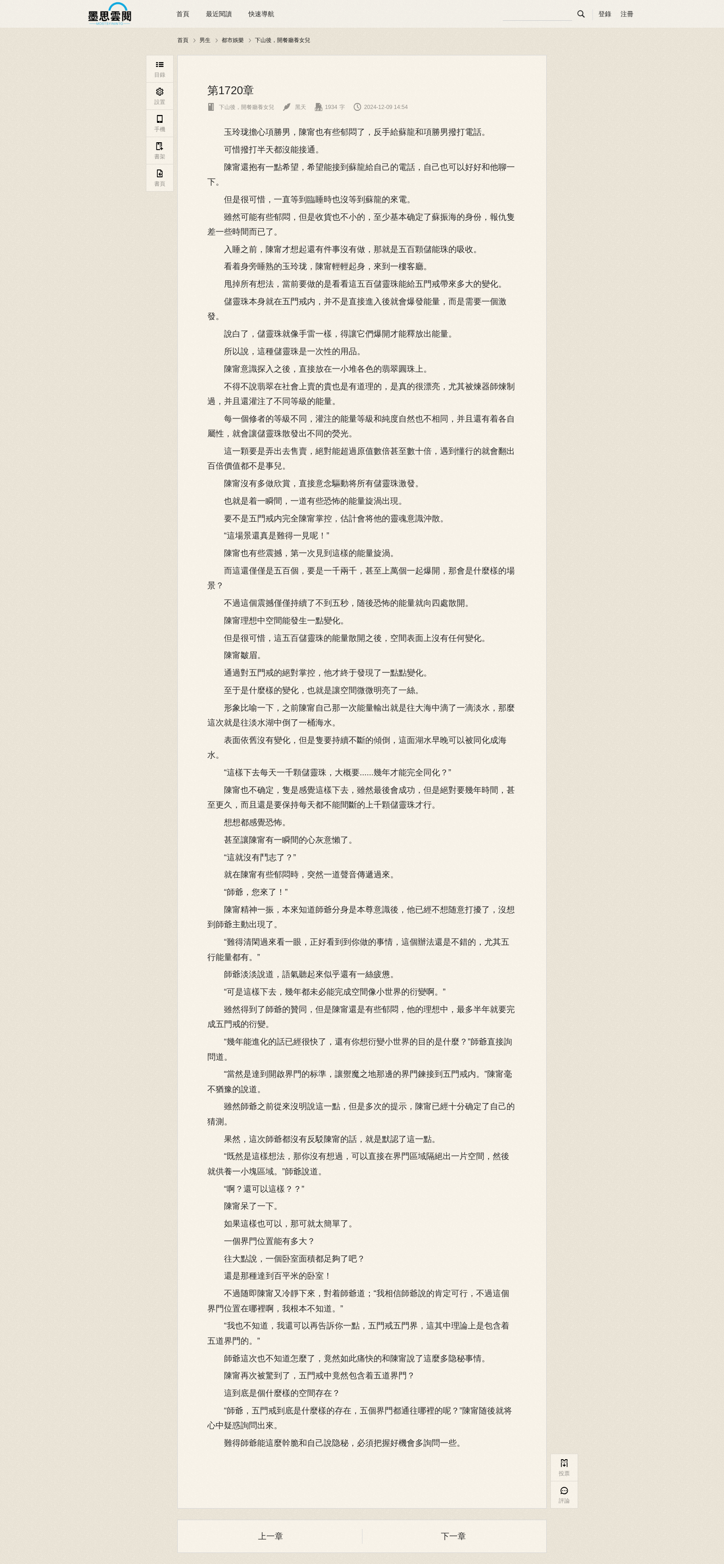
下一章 (453, 1536)
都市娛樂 (233, 40)
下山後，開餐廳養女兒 (282, 40)
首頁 (182, 14)
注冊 (627, 14)
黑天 (294, 107)
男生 (205, 40)
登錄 (604, 14)
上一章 (270, 1536)
